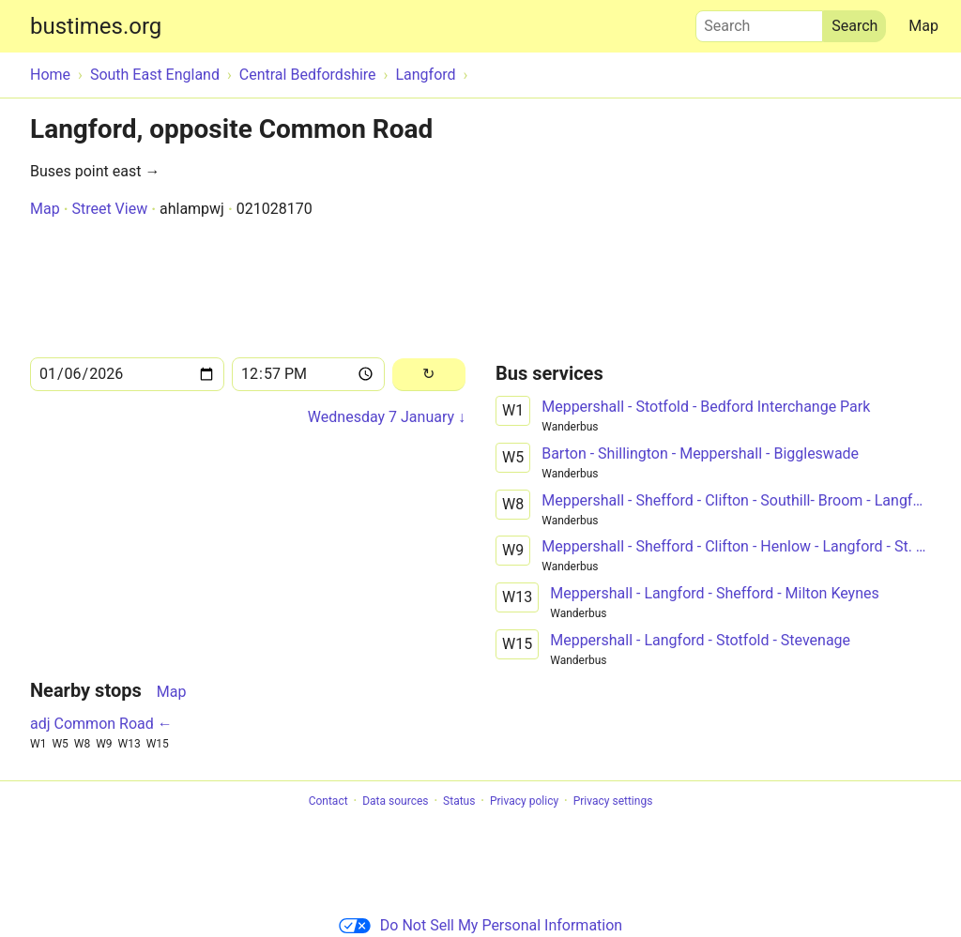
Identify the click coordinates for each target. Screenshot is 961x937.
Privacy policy (524, 801)
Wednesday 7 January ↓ (386, 417)
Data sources (395, 801)
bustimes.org (95, 26)
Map (923, 26)
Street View (109, 209)
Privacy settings (613, 801)
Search (759, 21)
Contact (328, 801)
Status (459, 801)
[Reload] (428, 374)
